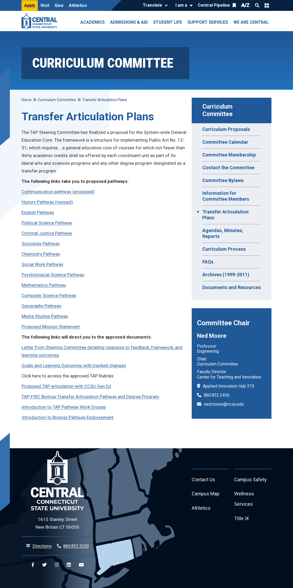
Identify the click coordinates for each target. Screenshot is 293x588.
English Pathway (38, 212)
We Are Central (251, 22)
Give (59, 5)
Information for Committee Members (225, 196)
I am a (181, 5)
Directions (42, 546)
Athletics (78, 5)
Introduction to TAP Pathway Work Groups (64, 407)
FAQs (208, 262)
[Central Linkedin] (69, 565)
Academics (92, 22)
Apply (29, 5)
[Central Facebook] (32, 565)
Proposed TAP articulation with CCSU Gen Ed (66, 386)
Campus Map (206, 494)
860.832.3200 (76, 546)
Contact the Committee (228, 167)
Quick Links (266, 5)
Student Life (167, 22)
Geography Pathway (41, 306)
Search (257, 5)
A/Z (245, 5)
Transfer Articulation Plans (225, 214)
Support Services (207, 22)
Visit (44, 5)
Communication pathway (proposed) (58, 191)
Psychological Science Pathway (53, 274)
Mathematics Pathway (44, 285)
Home (27, 100)
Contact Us (203, 480)
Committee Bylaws (223, 180)
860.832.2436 (216, 395)
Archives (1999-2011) (225, 274)
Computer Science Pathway (49, 295)
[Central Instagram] (57, 565)
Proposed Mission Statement (51, 326)
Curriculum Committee (218, 110)
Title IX (241, 519)
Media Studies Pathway (45, 316)
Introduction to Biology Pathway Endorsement (68, 417)
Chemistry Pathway (41, 254)
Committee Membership (229, 155)
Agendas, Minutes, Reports (222, 233)
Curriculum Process (224, 249)
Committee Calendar (225, 142)
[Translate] (154, 5)
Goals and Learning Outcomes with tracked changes (74, 365)
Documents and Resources (231, 287)
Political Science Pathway (47, 222)
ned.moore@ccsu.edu (224, 404)
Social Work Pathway (42, 264)
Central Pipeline (214, 5)
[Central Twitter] (44, 565)
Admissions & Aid (129, 22)
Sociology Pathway (41, 243)
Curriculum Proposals (226, 129)
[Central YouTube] (81, 565)
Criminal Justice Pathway (47, 233)
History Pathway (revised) (47, 202)
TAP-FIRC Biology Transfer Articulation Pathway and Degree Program (90, 396)
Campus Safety (250, 480)
